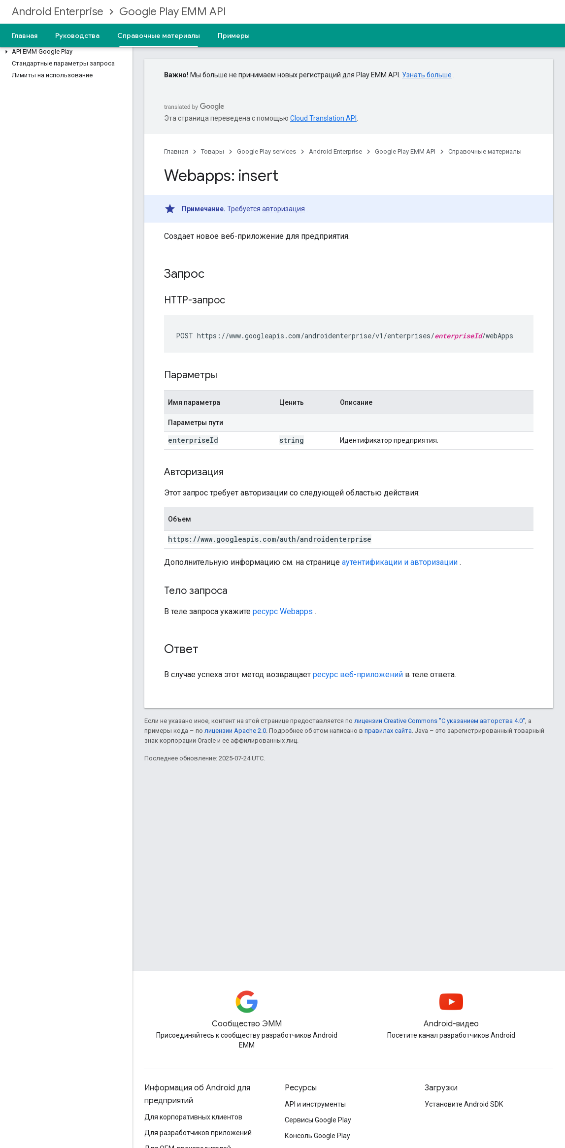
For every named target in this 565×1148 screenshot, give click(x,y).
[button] (64, 52)
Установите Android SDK (464, 1104)
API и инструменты (315, 1104)
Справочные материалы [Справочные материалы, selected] (158, 35)
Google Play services (266, 151)
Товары (212, 151)
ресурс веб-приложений (358, 674)
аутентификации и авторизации (400, 562)
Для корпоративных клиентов (193, 1117)
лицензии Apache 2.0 (235, 730)
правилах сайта (388, 730)
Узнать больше (427, 75)
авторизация (283, 209)
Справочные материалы (485, 151)
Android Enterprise (57, 11)
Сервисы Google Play (318, 1120)
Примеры (234, 35)
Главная (24, 35)
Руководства (77, 35)
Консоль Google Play (317, 1136)
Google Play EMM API (172, 11)
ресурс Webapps (283, 611)
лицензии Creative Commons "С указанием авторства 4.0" (439, 720)
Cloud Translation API (323, 118)
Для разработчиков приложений (198, 1133)
